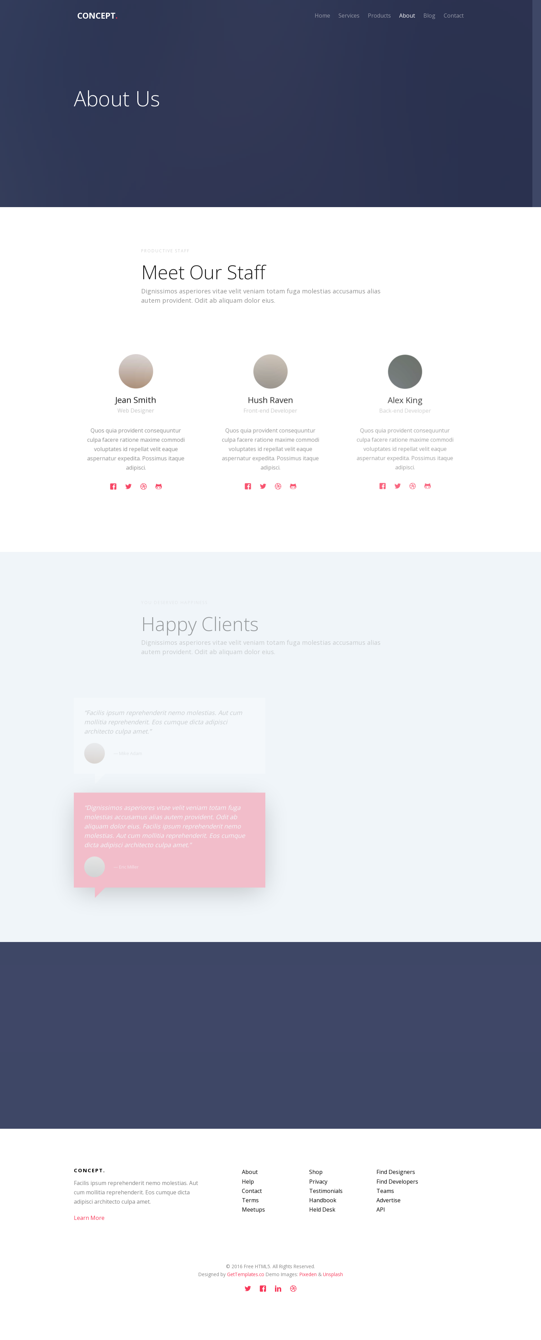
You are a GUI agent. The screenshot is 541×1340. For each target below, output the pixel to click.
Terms (250, 1200)
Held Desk (322, 1209)
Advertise (388, 1200)
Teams (385, 1191)
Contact (454, 15)
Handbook (322, 1200)
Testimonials (326, 1191)
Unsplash (333, 1274)
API (380, 1209)
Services (349, 15)
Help (248, 1181)
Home (322, 15)
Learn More (89, 1218)
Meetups (253, 1209)
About (407, 15)
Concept (97, 15)
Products (379, 15)
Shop (316, 1172)
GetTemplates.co (245, 1274)
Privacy (318, 1181)
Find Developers (397, 1181)
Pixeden (308, 1274)
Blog (429, 15)
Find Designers (395, 1172)
